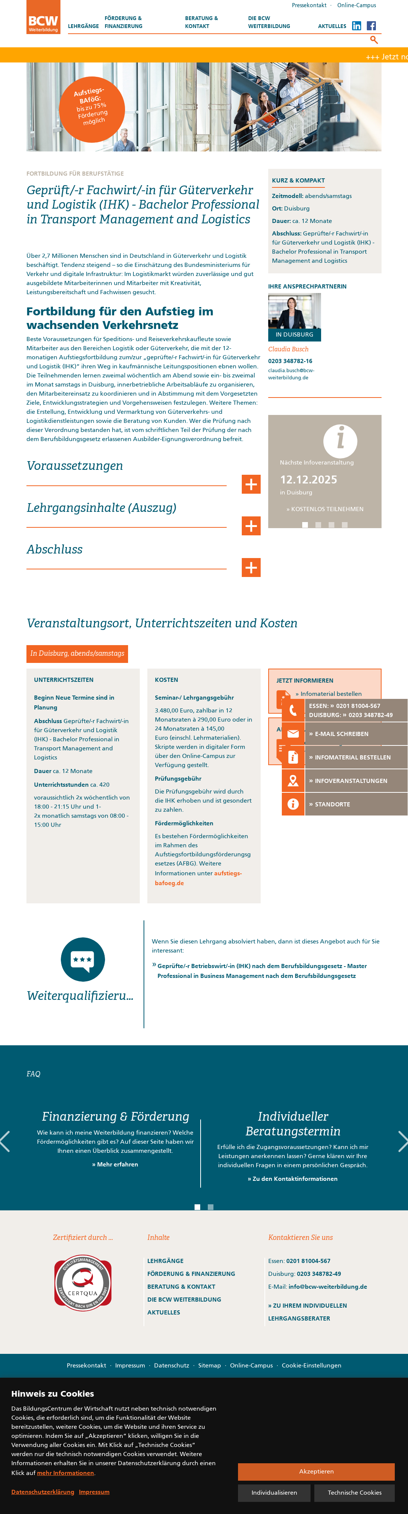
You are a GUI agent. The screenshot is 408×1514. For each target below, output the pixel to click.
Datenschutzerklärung (42, 1491)
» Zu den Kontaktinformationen (293, 1178)
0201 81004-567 (308, 1261)
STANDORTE (332, 804)
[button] (305, 525)
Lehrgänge (83, 26)
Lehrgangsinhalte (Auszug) (101, 508)
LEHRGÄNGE (165, 1261)
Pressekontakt (309, 5)
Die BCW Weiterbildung (269, 22)
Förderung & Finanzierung (123, 22)
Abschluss (54, 550)
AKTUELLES (163, 1312)
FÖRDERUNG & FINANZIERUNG (191, 1273)
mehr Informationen (65, 1473)
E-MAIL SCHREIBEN (342, 734)
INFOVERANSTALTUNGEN (351, 780)
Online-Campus (356, 5)
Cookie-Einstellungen (312, 1366)
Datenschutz (171, 1366)
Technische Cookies (355, 1493)
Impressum (130, 1366)
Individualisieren (274, 1493)
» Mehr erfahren (115, 1164)
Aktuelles (332, 26)
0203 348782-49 (319, 1273)
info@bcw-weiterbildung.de (328, 1286)
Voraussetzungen (74, 466)
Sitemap (209, 1366)
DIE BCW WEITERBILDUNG (184, 1299)
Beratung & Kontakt (201, 22)
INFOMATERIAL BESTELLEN (353, 757)
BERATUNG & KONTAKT (182, 1286)
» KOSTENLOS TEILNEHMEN (325, 510)
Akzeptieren (316, 1472)
